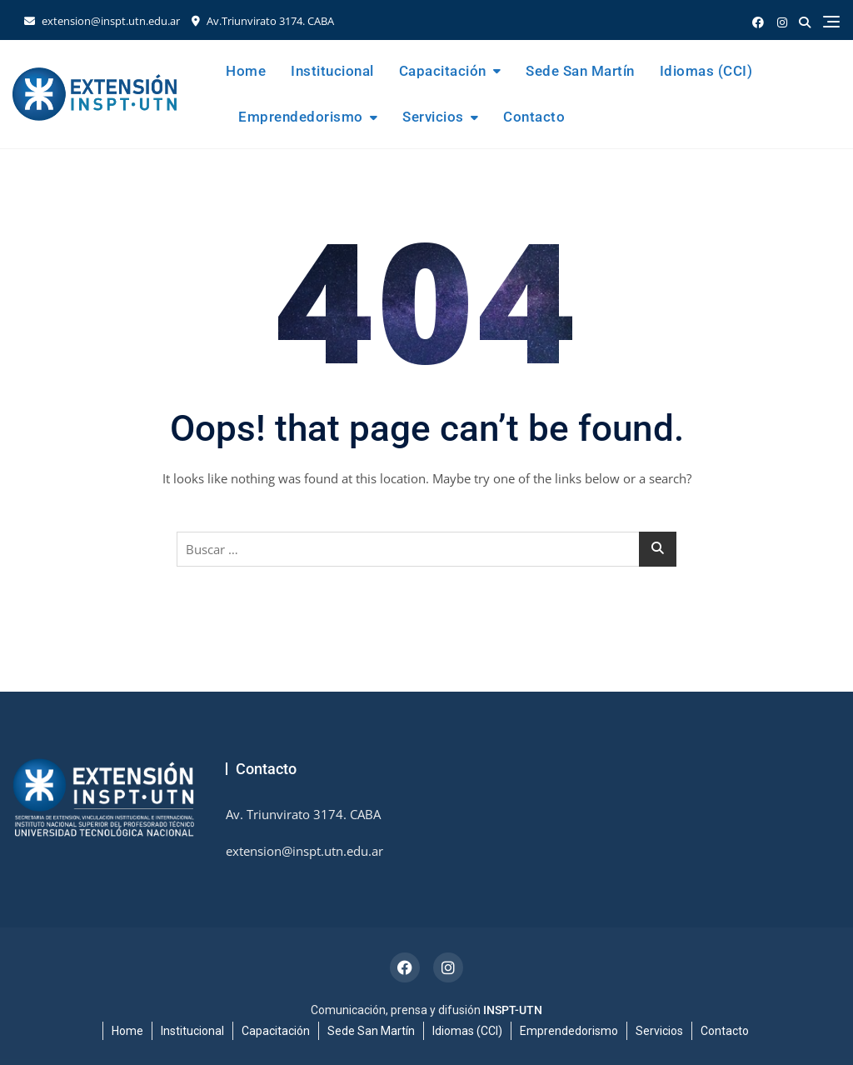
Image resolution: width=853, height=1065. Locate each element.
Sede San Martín (580, 70)
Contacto (534, 116)
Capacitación (442, 70)
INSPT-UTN (512, 1010)
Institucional (332, 70)
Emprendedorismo (300, 116)
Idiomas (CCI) (706, 70)
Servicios (433, 116)
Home (246, 70)
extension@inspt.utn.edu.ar (102, 20)
